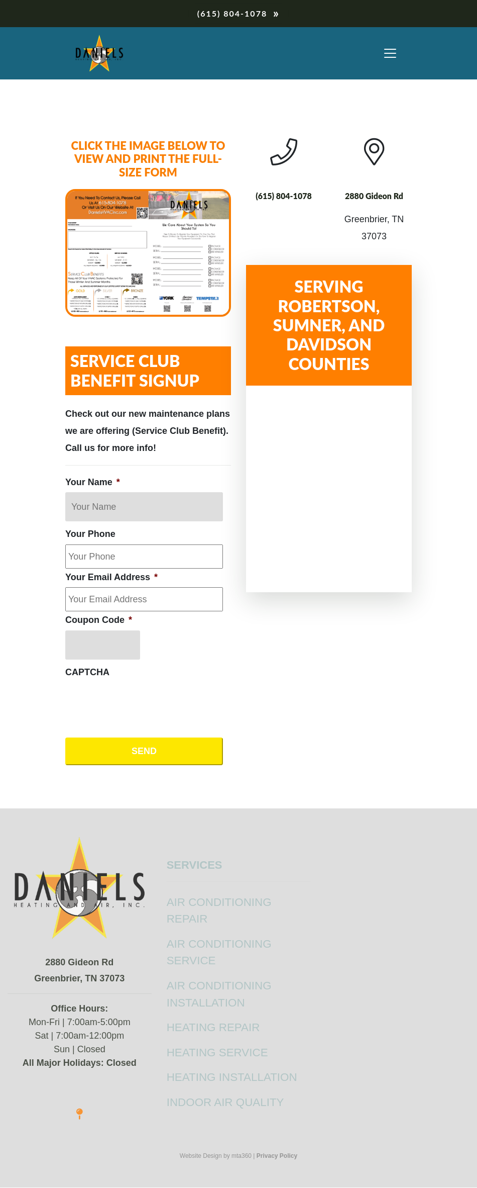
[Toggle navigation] (390, 53)
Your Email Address (111, 577)
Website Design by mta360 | (217, 1155)
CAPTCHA (87, 672)
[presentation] (141, 701)
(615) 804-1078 (232, 13)
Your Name (92, 482)
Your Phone (90, 534)
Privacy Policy (277, 1155)
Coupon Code (98, 620)
